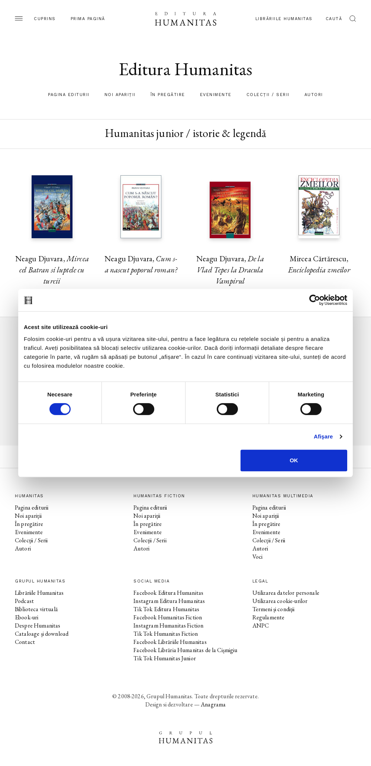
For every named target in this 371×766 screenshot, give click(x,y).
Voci (257, 557)
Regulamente (268, 617)
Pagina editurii (69, 94)
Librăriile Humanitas (284, 19)
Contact (25, 642)
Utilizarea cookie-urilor (280, 601)
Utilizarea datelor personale (285, 593)
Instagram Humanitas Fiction (168, 625)
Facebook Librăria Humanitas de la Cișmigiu (185, 650)
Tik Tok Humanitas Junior (164, 658)
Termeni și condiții (273, 609)
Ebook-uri (26, 617)
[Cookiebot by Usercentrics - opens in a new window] (314, 300)
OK (294, 460)
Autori (313, 94)
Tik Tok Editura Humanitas (166, 609)
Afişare (323, 436)
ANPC (260, 625)
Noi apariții (120, 94)
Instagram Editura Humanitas (169, 601)
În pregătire (168, 94)
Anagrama (213, 704)
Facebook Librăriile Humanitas (169, 642)
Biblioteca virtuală (36, 609)
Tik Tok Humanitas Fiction (165, 634)
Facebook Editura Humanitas (168, 593)
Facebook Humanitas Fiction (167, 617)
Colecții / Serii (268, 94)
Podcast (24, 601)
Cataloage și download (41, 634)
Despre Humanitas (37, 625)
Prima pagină (88, 19)
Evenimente (216, 94)
